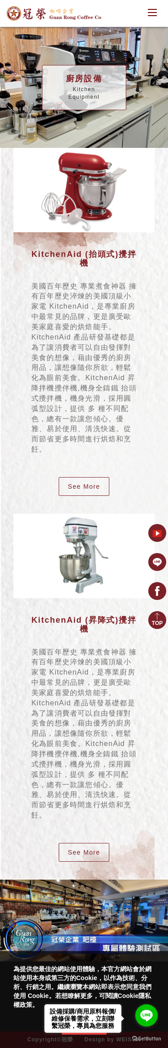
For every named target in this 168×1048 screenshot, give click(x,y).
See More (84, 486)
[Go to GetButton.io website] (146, 1039)
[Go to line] (146, 1015)
